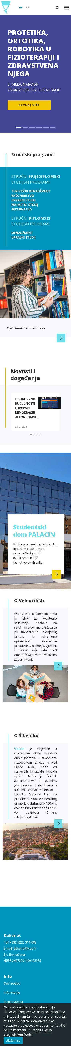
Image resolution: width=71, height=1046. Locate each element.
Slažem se (13, 1040)
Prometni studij (24, 205)
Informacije (12, 992)
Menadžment (22, 233)
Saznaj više (29, 105)
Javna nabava (13, 1001)
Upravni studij (23, 200)
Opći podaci (12, 983)
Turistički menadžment (30, 191)
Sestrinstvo (21, 209)
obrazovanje (26, 328)
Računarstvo (22, 196)
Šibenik (22, 749)
